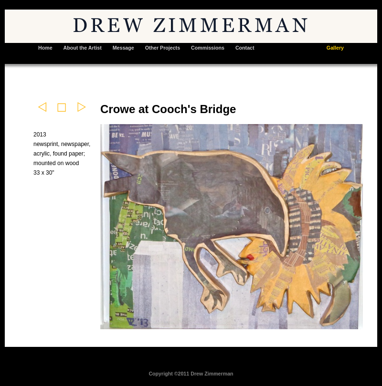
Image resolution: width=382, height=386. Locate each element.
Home (45, 48)
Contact (245, 48)
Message (123, 48)
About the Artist (83, 48)
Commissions (207, 48)
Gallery (335, 48)
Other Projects (162, 48)
